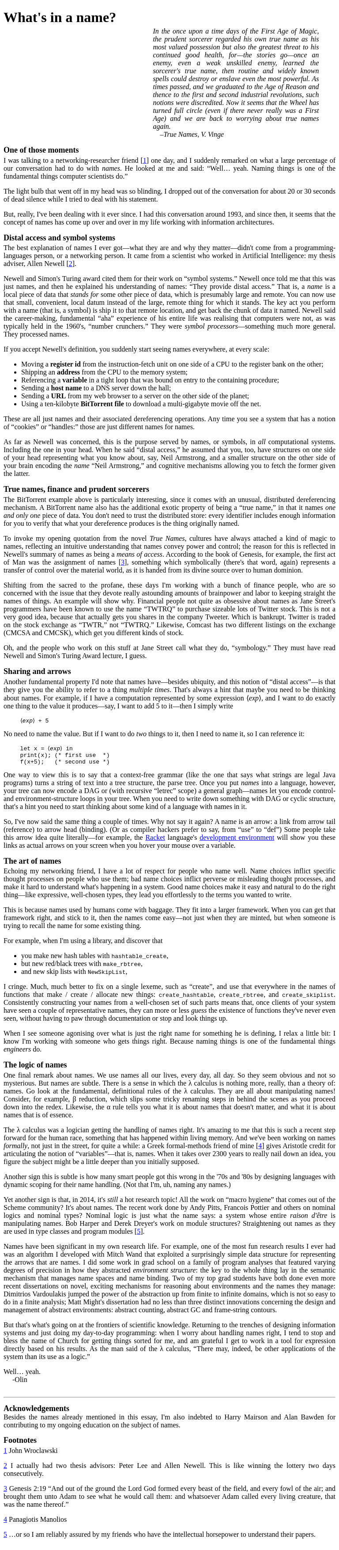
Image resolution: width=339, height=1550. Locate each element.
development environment (237, 842)
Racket (155, 842)
